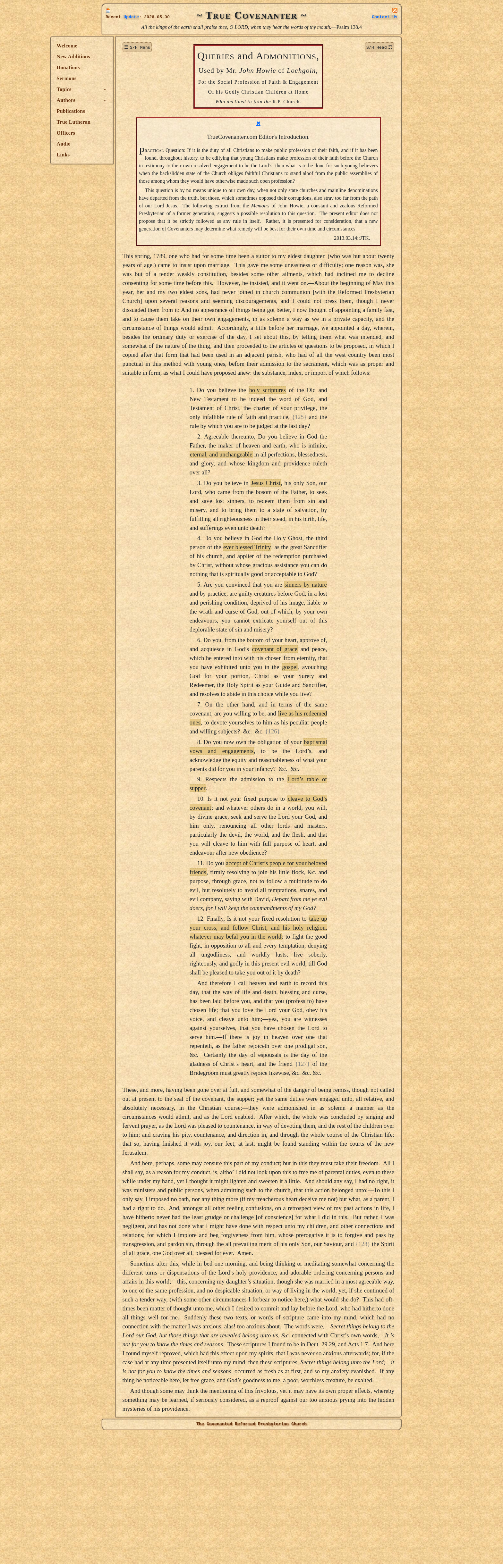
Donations (119, 67)
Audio (115, 143)
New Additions (124, 56)
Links (114, 154)
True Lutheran (125, 122)
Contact (384, 17)
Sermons (118, 78)
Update (131, 17)
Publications (122, 111)
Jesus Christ (291, 542)
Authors (117, 100)
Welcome (118, 45)
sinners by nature (331, 643)
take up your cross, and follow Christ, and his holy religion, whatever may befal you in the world (284, 986)
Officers (117, 133)
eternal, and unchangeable (247, 513)
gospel (316, 726)
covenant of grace (300, 708)
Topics (115, 89)
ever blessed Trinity (273, 606)
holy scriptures (293, 449)
